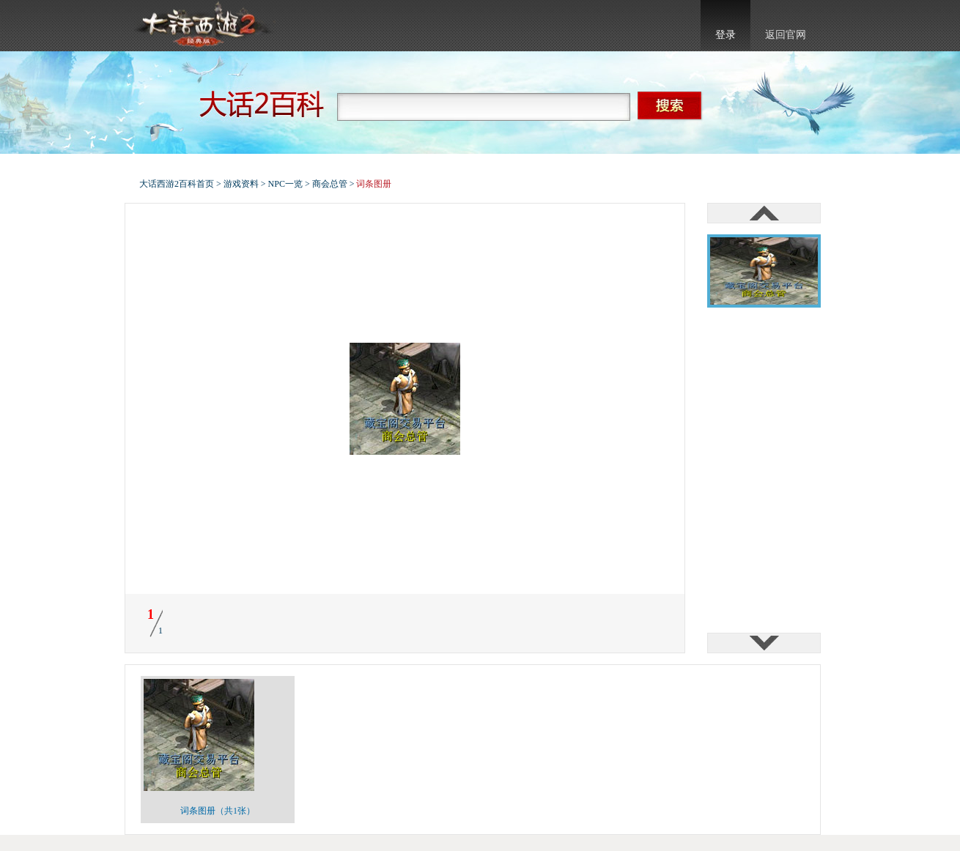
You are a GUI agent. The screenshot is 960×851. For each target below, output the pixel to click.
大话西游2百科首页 (176, 184)
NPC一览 (285, 184)
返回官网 (785, 34)
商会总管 (329, 184)
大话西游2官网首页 (202, 25)
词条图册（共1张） (217, 811)
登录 (725, 34)
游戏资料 (241, 184)
